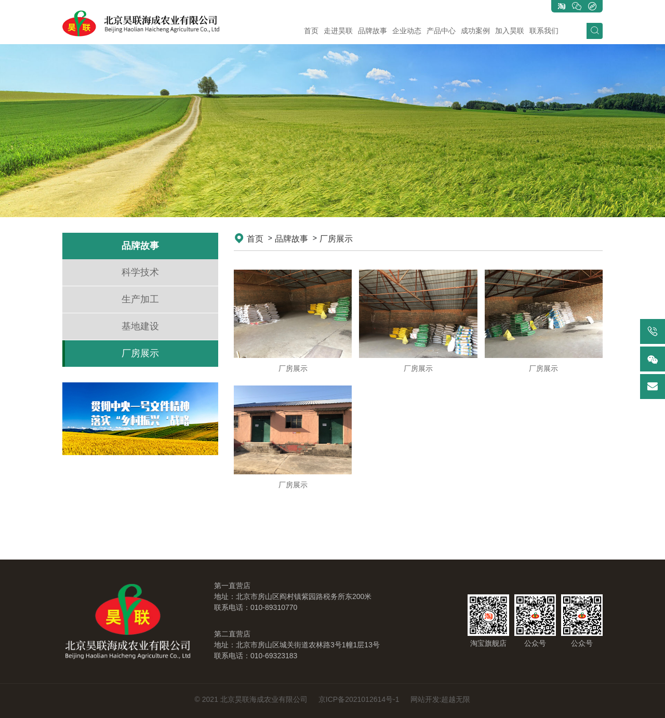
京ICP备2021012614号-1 (359, 699)
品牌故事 (291, 238)
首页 (255, 238)
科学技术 (140, 272)
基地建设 (140, 326)
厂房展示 (140, 353)
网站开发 (425, 699)
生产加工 (140, 299)
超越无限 (455, 699)
